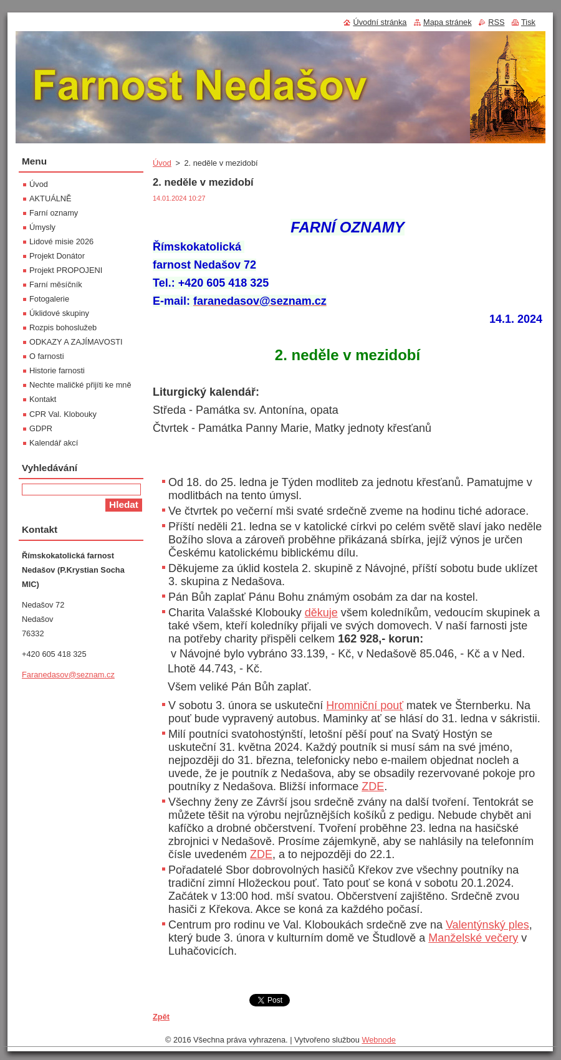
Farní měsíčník (55, 284)
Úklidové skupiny (59, 313)
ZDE (373, 786)
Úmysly (42, 227)
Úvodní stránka (379, 22)
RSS (496, 22)
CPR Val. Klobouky (63, 414)
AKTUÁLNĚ (50, 198)
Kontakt (42, 399)
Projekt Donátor (57, 255)
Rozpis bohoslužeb (63, 327)
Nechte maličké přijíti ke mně (80, 384)
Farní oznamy (53, 212)
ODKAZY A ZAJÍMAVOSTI (76, 341)
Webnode (379, 1039)
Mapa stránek (447, 22)
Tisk (528, 22)
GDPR (40, 428)
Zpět (161, 1016)
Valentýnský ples (487, 925)
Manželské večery (473, 938)
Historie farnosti (57, 370)
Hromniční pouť (364, 705)
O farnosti (46, 356)
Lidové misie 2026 (61, 241)
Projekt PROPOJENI (65, 270)
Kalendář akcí (53, 442)
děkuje (321, 612)
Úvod (162, 163)
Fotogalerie (49, 298)
